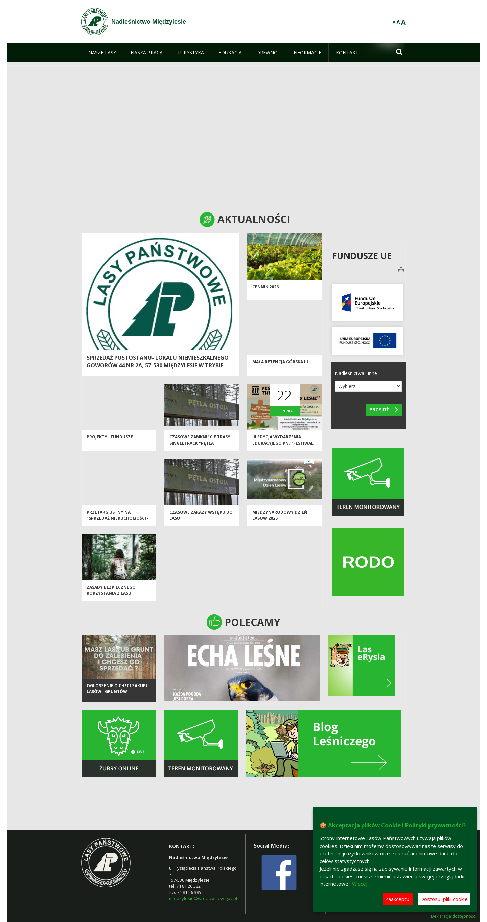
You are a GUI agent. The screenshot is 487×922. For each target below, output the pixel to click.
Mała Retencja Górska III (280, 364)
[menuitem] (102, 52)
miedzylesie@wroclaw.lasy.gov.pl (203, 898)
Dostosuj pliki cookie (444, 899)
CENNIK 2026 (265, 289)
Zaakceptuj (398, 899)
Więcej (359, 883)
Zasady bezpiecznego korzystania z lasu (111, 592)
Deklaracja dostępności (453, 916)
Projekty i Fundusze (110, 439)
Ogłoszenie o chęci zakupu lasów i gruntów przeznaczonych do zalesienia (118, 699)
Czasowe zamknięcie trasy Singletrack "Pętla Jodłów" (199, 445)
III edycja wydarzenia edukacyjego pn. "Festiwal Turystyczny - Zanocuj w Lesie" (283, 448)
